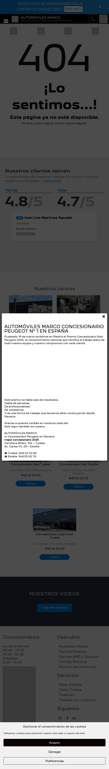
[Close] (104, 315)
